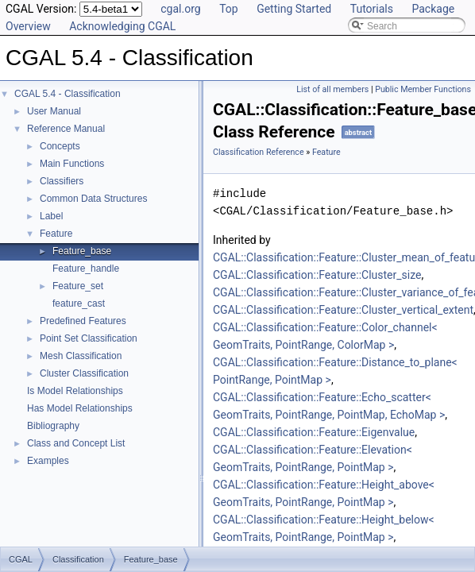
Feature (56, 233)
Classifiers (61, 181)
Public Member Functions (423, 89)
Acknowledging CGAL (122, 26)
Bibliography (53, 425)
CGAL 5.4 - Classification (67, 93)
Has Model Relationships (80, 408)
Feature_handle (85, 268)
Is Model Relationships (75, 390)
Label (51, 216)
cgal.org (180, 8)
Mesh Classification (81, 355)
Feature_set (77, 286)
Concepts (60, 146)
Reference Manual (66, 128)
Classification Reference (258, 152)
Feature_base (81, 251)
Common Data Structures (93, 198)
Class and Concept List (76, 443)
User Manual (54, 111)
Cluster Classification (84, 373)
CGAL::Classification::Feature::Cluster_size (317, 275)
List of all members (332, 89)
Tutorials (371, 8)
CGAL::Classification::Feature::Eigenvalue (314, 432)
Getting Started (294, 8)
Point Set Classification (88, 338)
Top (228, 8)
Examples (48, 460)
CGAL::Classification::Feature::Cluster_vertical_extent (343, 309)
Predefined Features (83, 321)
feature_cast (78, 303)
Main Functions (72, 163)
